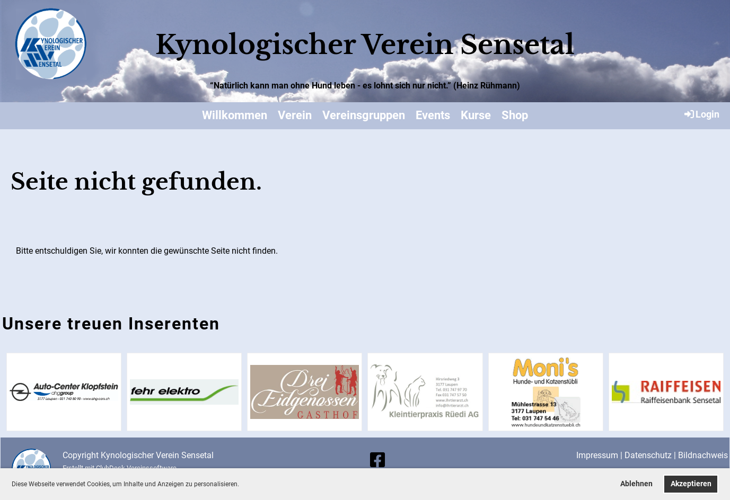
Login (701, 114)
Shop (515, 115)
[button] (242, 485)
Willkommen (234, 115)
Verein (295, 115)
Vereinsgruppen (363, 115)
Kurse (476, 115)
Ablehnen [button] (636, 483)
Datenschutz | (651, 455)
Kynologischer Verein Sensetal (365, 44)
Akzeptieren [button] (691, 483)
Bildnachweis (703, 455)
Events (433, 115)
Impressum (597, 455)
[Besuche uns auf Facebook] (377, 460)
